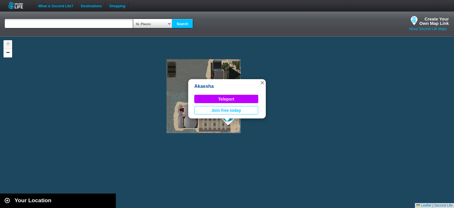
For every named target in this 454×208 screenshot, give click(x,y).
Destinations (91, 5)
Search (182, 24)
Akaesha (204, 86)
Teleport (226, 99)
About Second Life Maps (428, 29)
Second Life (19, 5)
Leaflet (423, 205)
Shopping (117, 5)
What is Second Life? (55, 5)
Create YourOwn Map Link (434, 21)
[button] (262, 82)
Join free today (226, 110)
